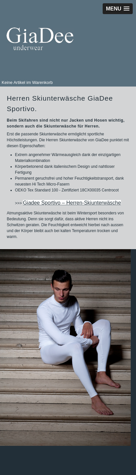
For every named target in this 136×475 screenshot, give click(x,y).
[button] (118, 8)
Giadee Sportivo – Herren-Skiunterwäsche (72, 203)
